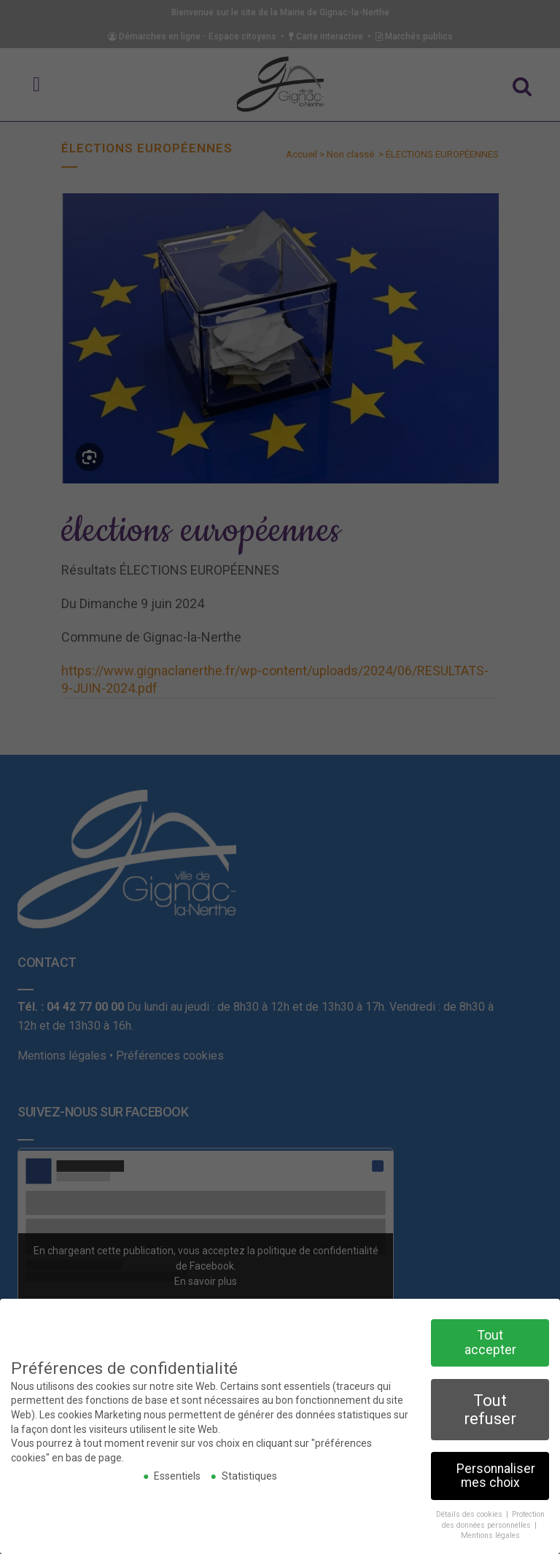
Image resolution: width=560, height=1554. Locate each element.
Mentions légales (490, 1534)
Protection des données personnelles (493, 1517)
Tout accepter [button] (490, 1340)
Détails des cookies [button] (470, 1512)
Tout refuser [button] (490, 1407)
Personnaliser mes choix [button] (495, 1473)
